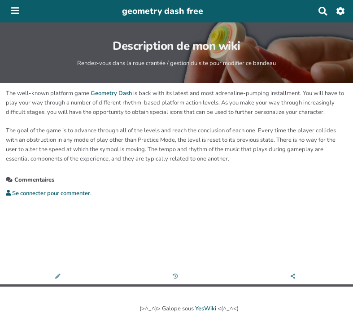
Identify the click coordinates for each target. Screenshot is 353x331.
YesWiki (205, 309)
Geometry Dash (111, 93)
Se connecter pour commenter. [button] (49, 193)
